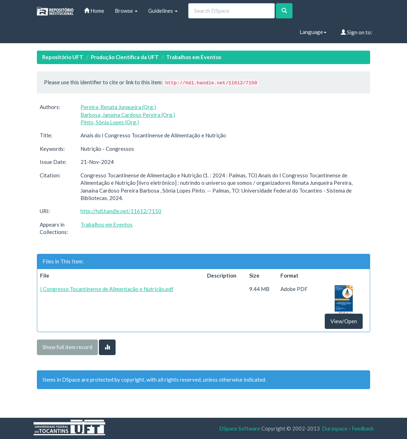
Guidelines (163, 10)
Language (313, 32)
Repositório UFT (62, 57)
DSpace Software (239, 428)
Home (94, 10)
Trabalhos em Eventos (193, 57)
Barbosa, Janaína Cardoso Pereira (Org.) (127, 115)
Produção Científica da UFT (125, 57)
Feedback (363, 428)
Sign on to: (356, 32)
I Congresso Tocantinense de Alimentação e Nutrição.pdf (106, 289)
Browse (126, 10)
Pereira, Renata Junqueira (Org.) (118, 107)
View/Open (343, 321)
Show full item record (67, 347)
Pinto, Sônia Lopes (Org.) (109, 122)
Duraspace (334, 428)
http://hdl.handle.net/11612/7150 (120, 211)
